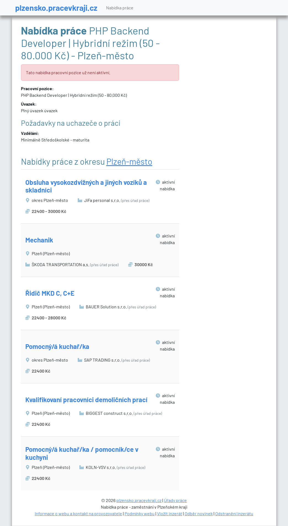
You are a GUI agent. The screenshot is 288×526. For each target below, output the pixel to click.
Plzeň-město (129, 161)
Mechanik (39, 240)
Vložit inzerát (169, 513)
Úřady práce (175, 500)
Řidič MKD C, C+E (49, 293)
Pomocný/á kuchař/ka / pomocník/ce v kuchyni (81, 453)
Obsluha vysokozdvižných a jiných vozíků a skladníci (86, 186)
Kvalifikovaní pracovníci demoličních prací (86, 400)
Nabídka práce (119, 7)
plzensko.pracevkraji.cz (56, 7)
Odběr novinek (199, 513)
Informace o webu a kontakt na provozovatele (78, 513)
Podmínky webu (140, 513)
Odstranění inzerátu (234, 513)
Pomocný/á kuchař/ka (57, 346)
